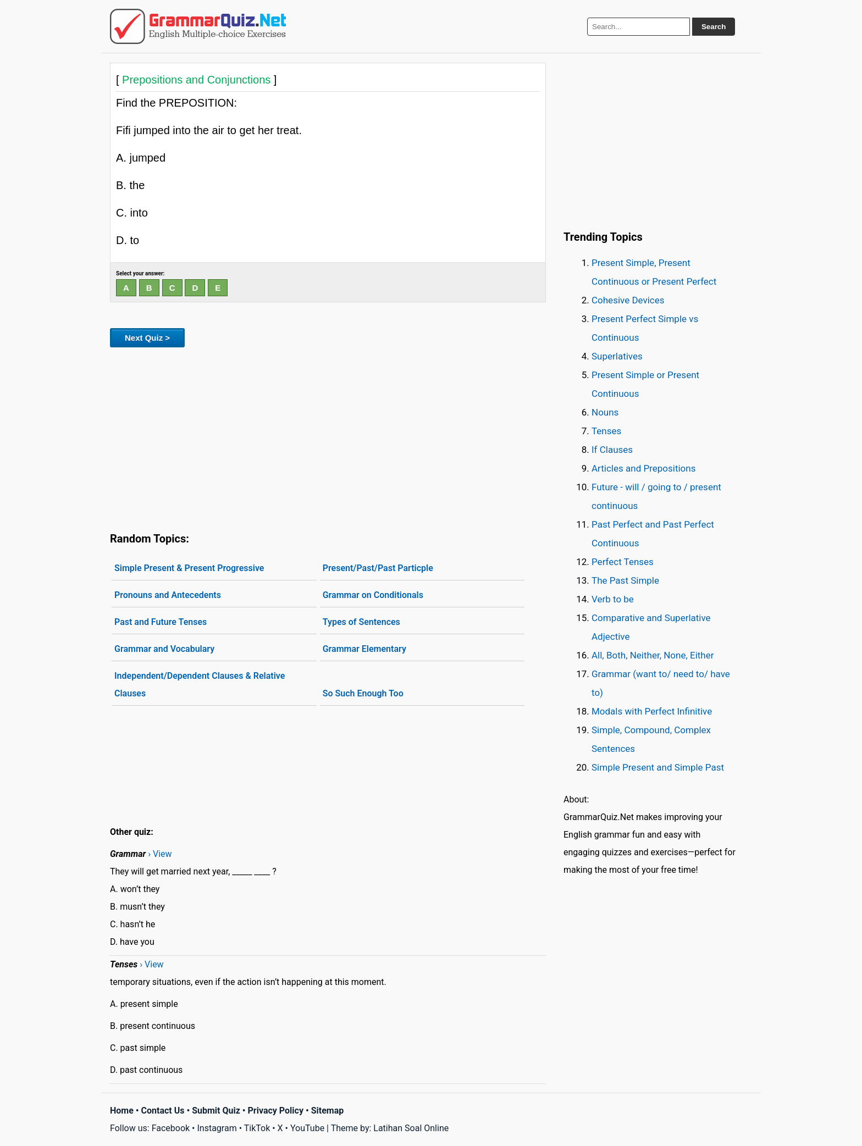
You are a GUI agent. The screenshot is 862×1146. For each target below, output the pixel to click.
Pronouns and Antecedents (167, 595)
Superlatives (617, 356)
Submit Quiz (216, 1110)
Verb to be (613, 599)
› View (160, 854)
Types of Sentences (361, 622)
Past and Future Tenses (160, 622)
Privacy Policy (275, 1110)
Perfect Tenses (623, 561)
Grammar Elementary (364, 649)
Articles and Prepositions (643, 468)
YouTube (307, 1128)
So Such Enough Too (363, 693)
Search (713, 27)
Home (122, 1110)
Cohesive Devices (628, 300)
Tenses (606, 430)
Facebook (171, 1128)
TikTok (257, 1128)
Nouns (605, 412)
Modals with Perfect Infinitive (652, 711)
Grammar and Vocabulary (164, 649)
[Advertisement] (327, 437)
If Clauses (612, 449)
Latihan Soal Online (411, 1128)
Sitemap (327, 1110)
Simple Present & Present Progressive (189, 568)
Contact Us (163, 1110)
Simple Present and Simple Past (658, 767)
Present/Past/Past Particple (378, 568)
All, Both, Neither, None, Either (653, 655)
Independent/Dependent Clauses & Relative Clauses (199, 685)
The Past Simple (625, 580)
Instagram (216, 1128)
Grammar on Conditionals (373, 595)
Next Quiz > (147, 337)
